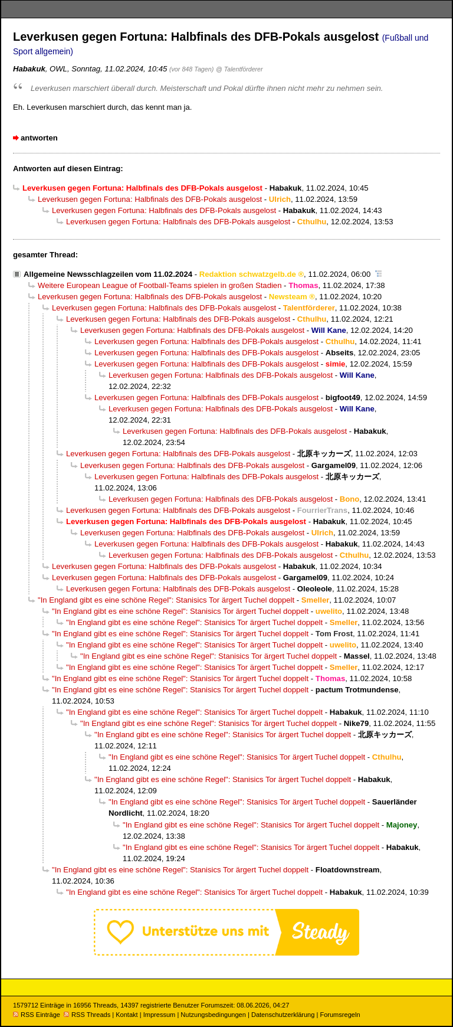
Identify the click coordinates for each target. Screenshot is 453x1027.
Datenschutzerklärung (282, 1014)
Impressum (159, 1014)
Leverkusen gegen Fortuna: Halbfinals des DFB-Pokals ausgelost (150, 199)
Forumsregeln (340, 1014)
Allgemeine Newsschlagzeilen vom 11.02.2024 (108, 274)
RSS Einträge (36, 1014)
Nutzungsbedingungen (213, 1014)
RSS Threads (87, 1014)
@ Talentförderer (239, 69)
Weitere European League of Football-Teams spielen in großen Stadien (159, 285)
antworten (39, 137)
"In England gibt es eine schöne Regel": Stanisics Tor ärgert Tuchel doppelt (166, 600)
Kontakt (126, 1014)
